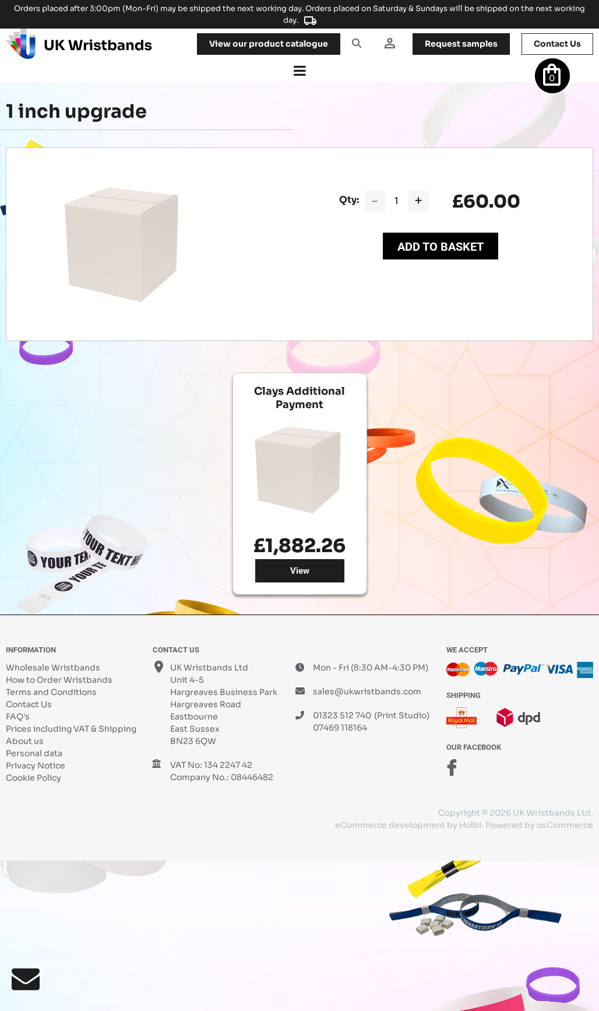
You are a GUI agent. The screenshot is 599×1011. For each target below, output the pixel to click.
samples (461, 43)
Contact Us (29, 704)
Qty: (349, 200)
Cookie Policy (33, 778)
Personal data (34, 753)
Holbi (470, 825)
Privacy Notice (35, 765)
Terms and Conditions (51, 692)
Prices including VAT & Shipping (71, 729)
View (299, 571)
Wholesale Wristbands (53, 667)
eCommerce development (390, 825)
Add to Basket (440, 247)
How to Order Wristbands (59, 680)
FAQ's (18, 716)
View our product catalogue (268, 43)
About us (25, 741)
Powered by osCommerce (539, 825)
